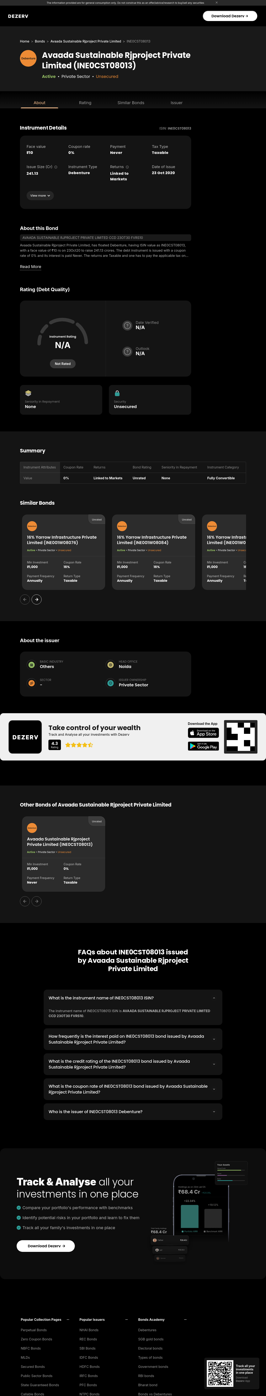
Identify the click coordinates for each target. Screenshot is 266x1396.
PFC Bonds (88, 1384)
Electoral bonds (150, 1347)
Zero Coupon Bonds (36, 1338)
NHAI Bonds (89, 1329)
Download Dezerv (229, 16)
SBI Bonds (88, 1347)
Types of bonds (150, 1356)
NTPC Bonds (90, 1393)
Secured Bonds (33, 1365)
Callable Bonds (32, 1393)
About (39, 102)
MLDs (25, 1356)
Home (24, 41)
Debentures (147, 1329)
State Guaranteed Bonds (40, 1384)
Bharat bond (147, 1384)
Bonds (40, 41)
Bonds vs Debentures (155, 1393)
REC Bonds (88, 1338)
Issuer (177, 102)
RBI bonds (146, 1374)
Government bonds (153, 1365)
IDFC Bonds (89, 1356)
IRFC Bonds (89, 1374)
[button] (45, 1318)
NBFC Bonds (31, 1347)
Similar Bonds (131, 102)
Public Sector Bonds (37, 1374)
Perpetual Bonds (34, 1329)
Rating (85, 102)
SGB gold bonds (151, 1338)
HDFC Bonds (90, 1365)
